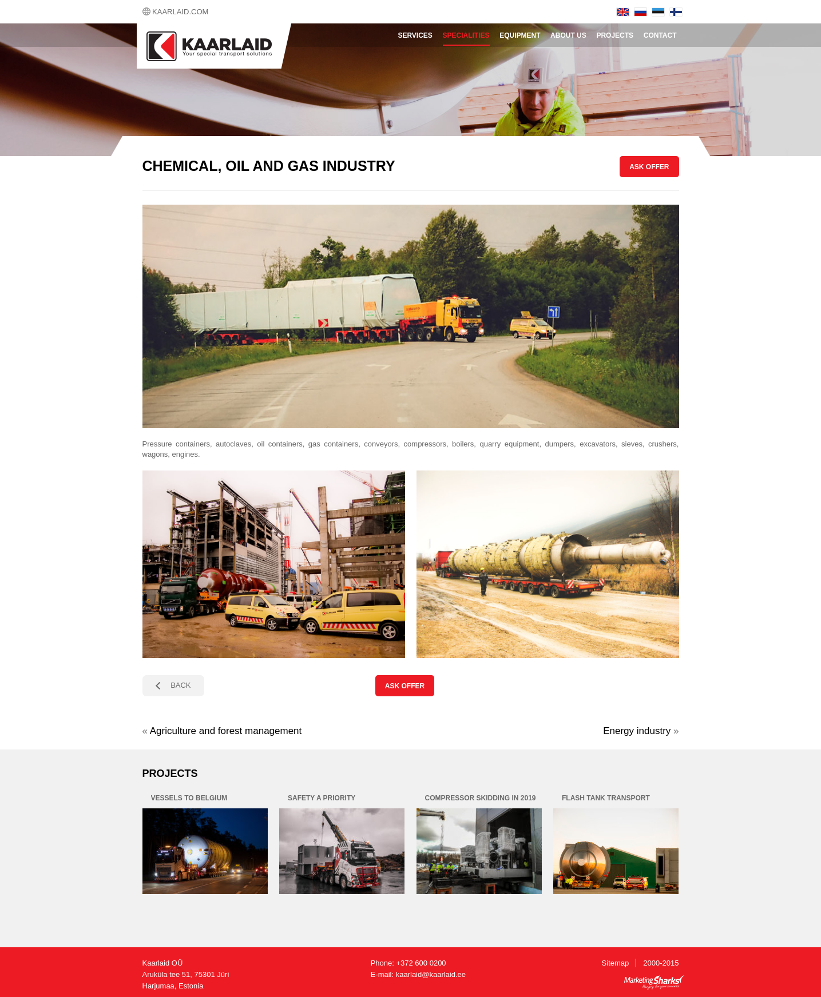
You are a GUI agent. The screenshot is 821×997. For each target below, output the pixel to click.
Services (415, 35)
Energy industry (637, 730)
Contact (660, 35)
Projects (614, 35)
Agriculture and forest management (226, 730)
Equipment (519, 35)
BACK (180, 685)
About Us (568, 35)
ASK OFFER (649, 167)
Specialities (466, 35)
